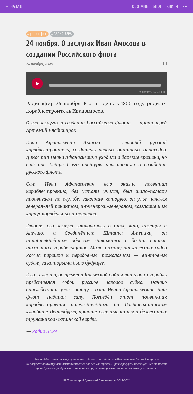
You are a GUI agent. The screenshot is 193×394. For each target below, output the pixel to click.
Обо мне (140, 6)
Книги (172, 6)
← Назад (14, 6)
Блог (157, 6)
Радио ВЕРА (45, 331)
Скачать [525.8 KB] (152, 92)
